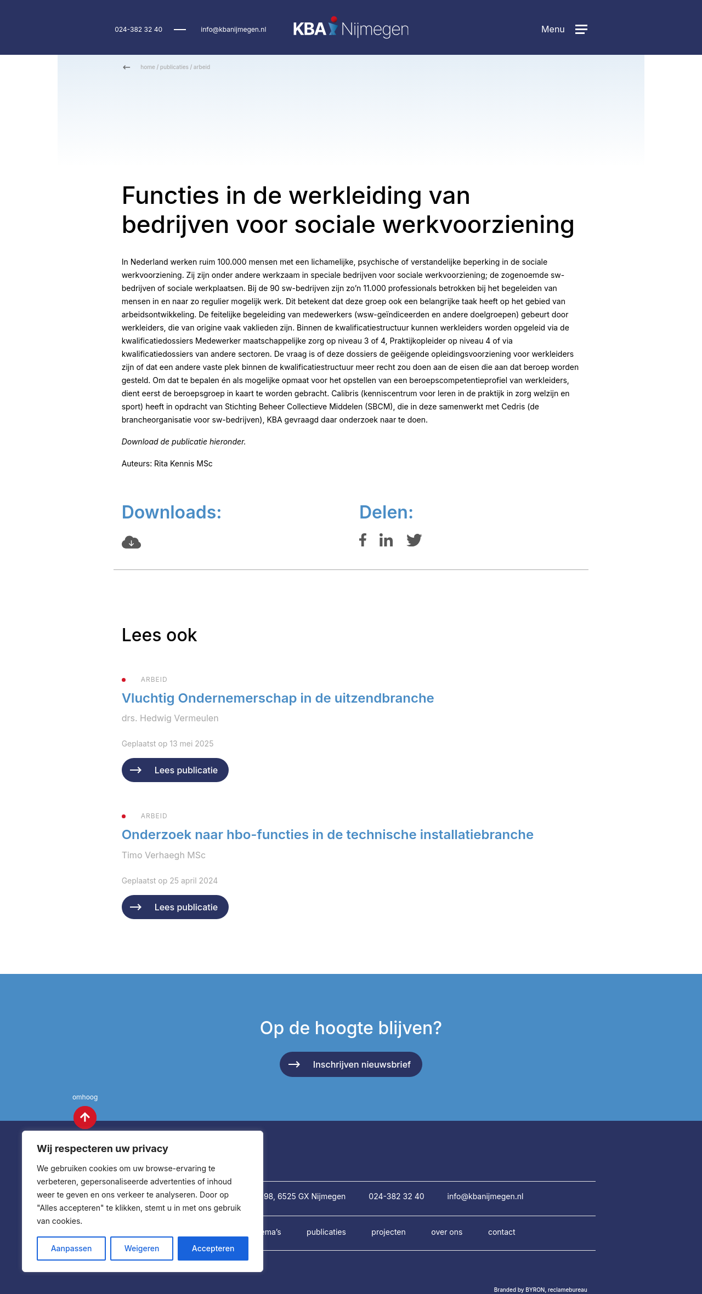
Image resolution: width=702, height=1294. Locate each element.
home (147, 67)
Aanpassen (71, 1248)
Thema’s (267, 1231)
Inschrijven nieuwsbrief (362, 1064)
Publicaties (326, 1231)
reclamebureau (567, 1289)
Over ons (446, 1231)
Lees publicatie (186, 770)
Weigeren (142, 1248)
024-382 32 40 (138, 29)
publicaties (174, 67)
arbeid (202, 67)
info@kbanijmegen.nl (233, 29)
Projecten (388, 1231)
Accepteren (213, 1248)
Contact (502, 1231)
